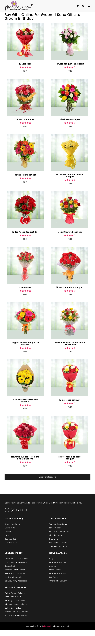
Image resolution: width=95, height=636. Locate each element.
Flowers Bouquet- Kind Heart (69, 64)
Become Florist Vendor (15, 570)
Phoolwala (47, 626)
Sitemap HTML (11, 543)
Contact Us (10, 528)
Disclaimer (54, 539)
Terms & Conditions (58, 524)
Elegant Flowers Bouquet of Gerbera (25, 344)
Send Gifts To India (13, 597)
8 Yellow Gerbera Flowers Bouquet (25, 401)
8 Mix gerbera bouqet (25, 175)
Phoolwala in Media (57, 574)
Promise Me (25, 288)
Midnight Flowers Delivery (16, 604)
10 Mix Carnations (25, 119)
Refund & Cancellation (59, 532)
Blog (51, 559)
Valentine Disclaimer (58, 546)
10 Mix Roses (25, 64)
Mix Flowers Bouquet (69, 119)
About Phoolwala (12, 524)
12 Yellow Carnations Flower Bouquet (70, 176)
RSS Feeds (53, 577)
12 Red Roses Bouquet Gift (25, 232)
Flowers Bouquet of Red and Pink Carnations (25, 458)
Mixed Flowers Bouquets (70, 232)
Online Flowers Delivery (15, 593)
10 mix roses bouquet (70, 400)
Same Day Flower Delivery (16, 615)
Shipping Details (56, 535)
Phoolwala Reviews (57, 562)
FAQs (7, 535)
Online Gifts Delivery (58, 581)
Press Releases (55, 570)
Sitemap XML (10, 539)
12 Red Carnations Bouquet (69, 288)
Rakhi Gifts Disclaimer (58, 543)
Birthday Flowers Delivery (15, 601)
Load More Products (47, 477)
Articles (52, 566)
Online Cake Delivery (14, 608)
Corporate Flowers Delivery (16, 559)
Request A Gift (11, 566)
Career (8, 532)
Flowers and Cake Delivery (16, 612)
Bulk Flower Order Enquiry (16, 562)
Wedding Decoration (14, 577)
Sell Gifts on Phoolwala (15, 574)
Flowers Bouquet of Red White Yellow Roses (70, 344)
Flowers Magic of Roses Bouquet (70, 458)
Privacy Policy (55, 528)
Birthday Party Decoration (16, 581)
